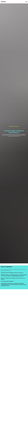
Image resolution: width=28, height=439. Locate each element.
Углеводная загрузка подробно (7, 281)
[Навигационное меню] (26, 1)
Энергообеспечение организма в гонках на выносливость (12, 272)
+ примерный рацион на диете (18, 275)
